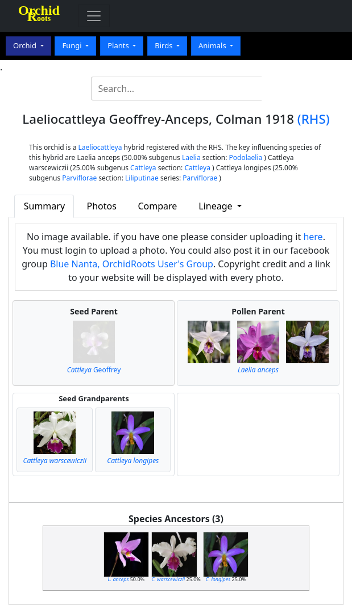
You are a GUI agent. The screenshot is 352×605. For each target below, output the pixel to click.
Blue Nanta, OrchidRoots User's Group (131, 264)
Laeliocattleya (100, 147)
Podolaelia (246, 157)
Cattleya (143, 168)
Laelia (191, 157)
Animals (213, 45)
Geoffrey (94, 370)
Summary (44, 206)
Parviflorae (79, 178)
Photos (102, 206)
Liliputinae (142, 178)
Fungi (73, 45)
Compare (157, 206)
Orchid (25, 45)
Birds (165, 45)
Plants (119, 45)
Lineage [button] (216, 206)
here (312, 236)
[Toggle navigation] (94, 16)
